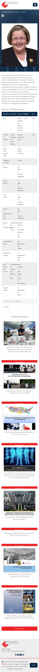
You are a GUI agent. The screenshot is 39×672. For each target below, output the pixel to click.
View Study (19, 362)
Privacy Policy (6, 649)
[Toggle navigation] (35, 4)
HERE (4, 664)
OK (33, 665)
